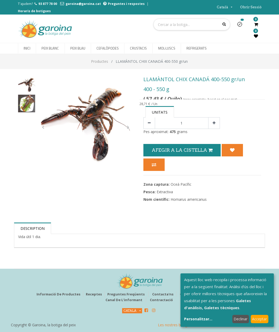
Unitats (160, 112)
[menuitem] (27, 48)
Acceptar (259, 318)
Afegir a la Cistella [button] (182, 150)
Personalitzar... (198, 318)
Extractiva (165, 191)
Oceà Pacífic (181, 184)
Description (32, 228)
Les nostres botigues (175, 324)
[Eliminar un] (149, 123)
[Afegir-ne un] (214, 123)
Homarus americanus (189, 199)
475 (173, 131)
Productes (99, 61)
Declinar (240, 318)
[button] (242, 26)
